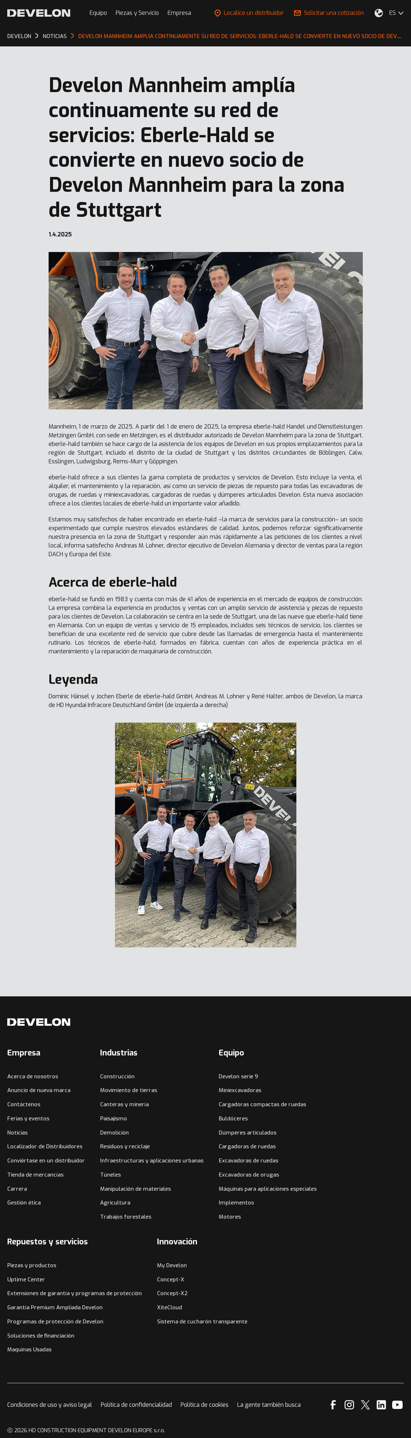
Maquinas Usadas (29, 1349)
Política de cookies (205, 1405)
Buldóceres (233, 1118)
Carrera (17, 1189)
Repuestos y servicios (47, 1241)
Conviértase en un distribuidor (46, 1160)
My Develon (172, 1265)
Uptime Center (26, 1279)
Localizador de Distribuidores (44, 1146)
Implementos (236, 1202)
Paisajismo (113, 1118)
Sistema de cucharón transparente (202, 1321)
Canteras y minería (124, 1104)
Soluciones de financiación (40, 1335)
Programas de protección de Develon (55, 1321)
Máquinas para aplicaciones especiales (268, 1189)
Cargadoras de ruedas (247, 1146)
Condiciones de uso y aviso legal (49, 1405)
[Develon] (38, 13)
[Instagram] (349, 1404)
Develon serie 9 (238, 1076)
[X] (365, 1404)
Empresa (179, 13)
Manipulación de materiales (135, 1189)
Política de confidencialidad (136, 1405)
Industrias (118, 1052)
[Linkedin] (381, 1404)
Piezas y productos (31, 1265)
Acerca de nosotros (32, 1076)
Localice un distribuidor (249, 13)
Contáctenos (23, 1104)
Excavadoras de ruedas (248, 1160)
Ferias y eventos (28, 1118)
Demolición (114, 1132)
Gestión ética (24, 1202)
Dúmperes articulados (247, 1132)
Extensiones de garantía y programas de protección (74, 1293)
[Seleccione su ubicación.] (378, 13)
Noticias (17, 1132)
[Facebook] (333, 1404)
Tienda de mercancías (35, 1174)
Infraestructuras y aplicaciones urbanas (152, 1160)
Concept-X (170, 1279)
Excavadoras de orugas (249, 1174)
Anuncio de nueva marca (38, 1090)
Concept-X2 (172, 1293)
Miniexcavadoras (240, 1090)
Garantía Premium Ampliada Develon (55, 1307)
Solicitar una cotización (329, 13)
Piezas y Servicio (137, 13)
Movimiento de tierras (128, 1090)
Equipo (98, 13)
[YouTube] (397, 1404)
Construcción (117, 1076)
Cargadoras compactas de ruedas (262, 1104)
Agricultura (115, 1202)
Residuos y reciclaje (125, 1146)
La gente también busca (269, 1405)
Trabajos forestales (125, 1216)
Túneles (110, 1174)
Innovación (177, 1241)
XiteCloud (169, 1307)
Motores (230, 1216)
